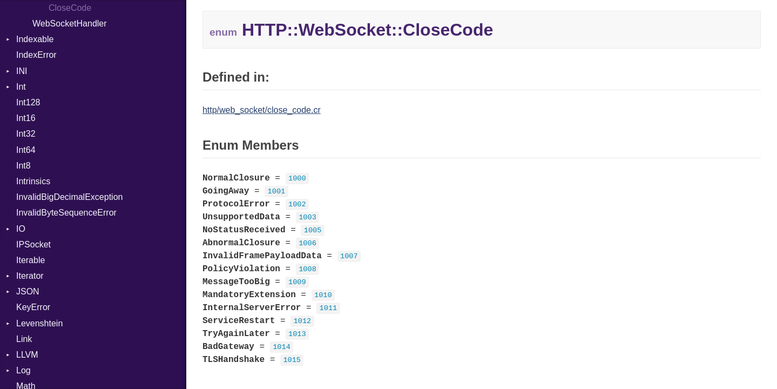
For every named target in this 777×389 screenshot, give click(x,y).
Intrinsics (33, 181)
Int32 (26, 133)
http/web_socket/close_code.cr (261, 110)
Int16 (26, 118)
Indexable (34, 39)
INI (21, 71)
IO (20, 228)
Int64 (26, 150)
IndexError (36, 54)
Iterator (30, 275)
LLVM (27, 354)
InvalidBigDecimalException (69, 197)
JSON (27, 291)
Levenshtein (39, 323)
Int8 (23, 165)
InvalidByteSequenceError (66, 212)
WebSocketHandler (69, 23)
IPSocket (33, 244)
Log (23, 370)
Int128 (28, 102)
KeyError (33, 307)
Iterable (30, 260)
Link (24, 339)
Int (21, 86)
